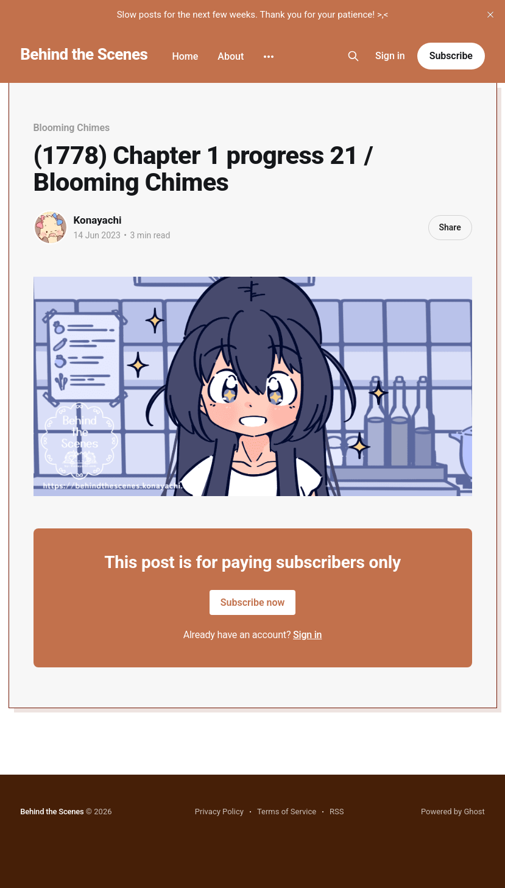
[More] (269, 57)
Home (185, 56)
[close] (490, 14)
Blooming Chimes (72, 127)
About (230, 56)
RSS (337, 811)
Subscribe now (253, 602)
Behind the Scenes (83, 54)
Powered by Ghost (453, 811)
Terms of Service (286, 811)
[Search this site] (353, 56)
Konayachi (98, 220)
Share (450, 227)
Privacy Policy (219, 811)
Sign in (390, 56)
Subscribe (451, 56)
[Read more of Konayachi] (51, 227)
